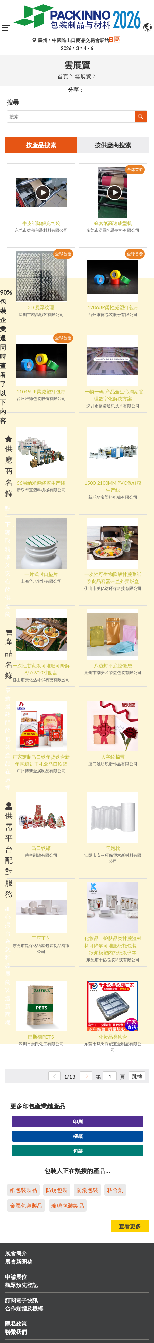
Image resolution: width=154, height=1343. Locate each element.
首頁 (62, 76)
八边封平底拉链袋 (113, 665)
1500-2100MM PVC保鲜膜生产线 (113, 486)
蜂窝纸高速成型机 (113, 223)
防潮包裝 (87, 1190)
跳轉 (137, 1076)
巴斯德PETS (41, 1037)
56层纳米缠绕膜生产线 (41, 483)
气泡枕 (113, 848)
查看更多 (130, 1226)
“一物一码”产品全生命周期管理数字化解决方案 (113, 395)
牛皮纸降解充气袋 (41, 223)
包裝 (78, 1151)
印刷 (78, 1121)
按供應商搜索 (113, 145)
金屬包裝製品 (26, 1205)
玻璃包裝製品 (67, 1205)
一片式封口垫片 (41, 574)
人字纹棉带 (113, 757)
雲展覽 (83, 76)
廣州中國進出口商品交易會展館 (77, 40)
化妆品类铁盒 (113, 1037)
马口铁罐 (41, 848)
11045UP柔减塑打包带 (41, 391)
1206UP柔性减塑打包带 (113, 307)
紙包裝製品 (23, 1190)
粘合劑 (115, 1190)
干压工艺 (41, 938)
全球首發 (135, 169)
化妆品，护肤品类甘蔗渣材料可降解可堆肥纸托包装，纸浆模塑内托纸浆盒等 (112, 945)
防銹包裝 (57, 1190)
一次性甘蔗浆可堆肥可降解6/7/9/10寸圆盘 (41, 669)
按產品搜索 (41, 145)
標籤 (78, 1136)
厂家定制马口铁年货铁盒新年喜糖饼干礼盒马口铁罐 (41, 760)
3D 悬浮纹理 (41, 307)
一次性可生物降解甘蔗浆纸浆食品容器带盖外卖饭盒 (112, 577)
